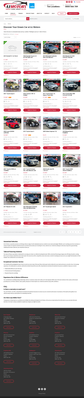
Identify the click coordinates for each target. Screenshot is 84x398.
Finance (20, 13)
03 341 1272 (7, 372)
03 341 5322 (58, 355)
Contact (46, 13)
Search (61, 13)
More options (33, 18)
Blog (53, 13)
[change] (16, 34)
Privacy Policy (42, 389)
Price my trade (30, 13)
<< (61, 232)
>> (80, 232)
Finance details (7, 69)
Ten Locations (53, 6)
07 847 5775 (58, 338)
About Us (39, 13)
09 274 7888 (7, 321)
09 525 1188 (7, 338)
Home (6, 13)
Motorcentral (51, 395)
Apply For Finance (12, 72)
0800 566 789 (71, 6)
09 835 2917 (58, 321)
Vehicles (13, 13)
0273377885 (32, 355)
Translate (77, 2)
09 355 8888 (32, 321)
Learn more (8, 326)
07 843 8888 (32, 338)
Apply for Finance (73, 13)
